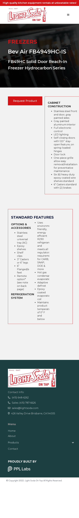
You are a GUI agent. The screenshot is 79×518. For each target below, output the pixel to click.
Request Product (25, 101)
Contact (13, 448)
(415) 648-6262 (18, 397)
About (12, 436)
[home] (26, 14)
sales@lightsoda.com (23, 408)
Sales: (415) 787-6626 (22, 402)
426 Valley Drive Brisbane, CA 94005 (31, 413)
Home (12, 430)
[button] (68, 14)
